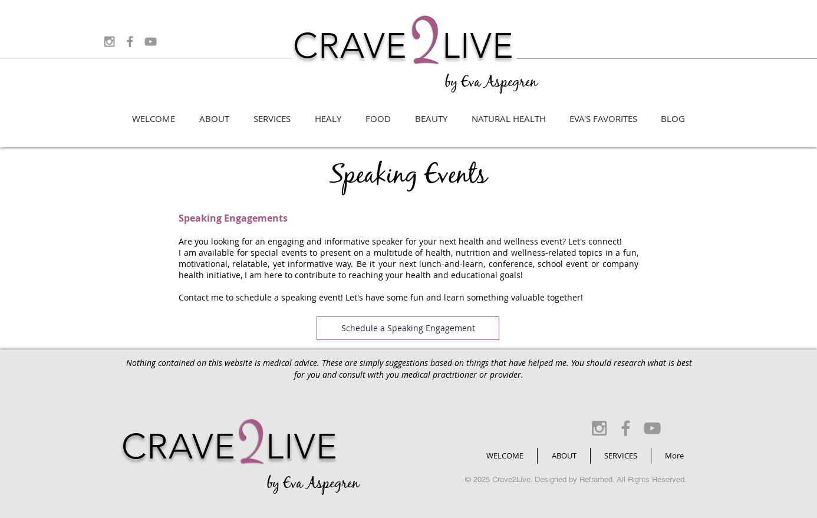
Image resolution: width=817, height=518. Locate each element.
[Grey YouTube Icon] (150, 41)
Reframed (595, 479)
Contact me (201, 297)
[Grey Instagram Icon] (109, 41)
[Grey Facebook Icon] (130, 41)
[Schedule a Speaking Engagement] (408, 328)
